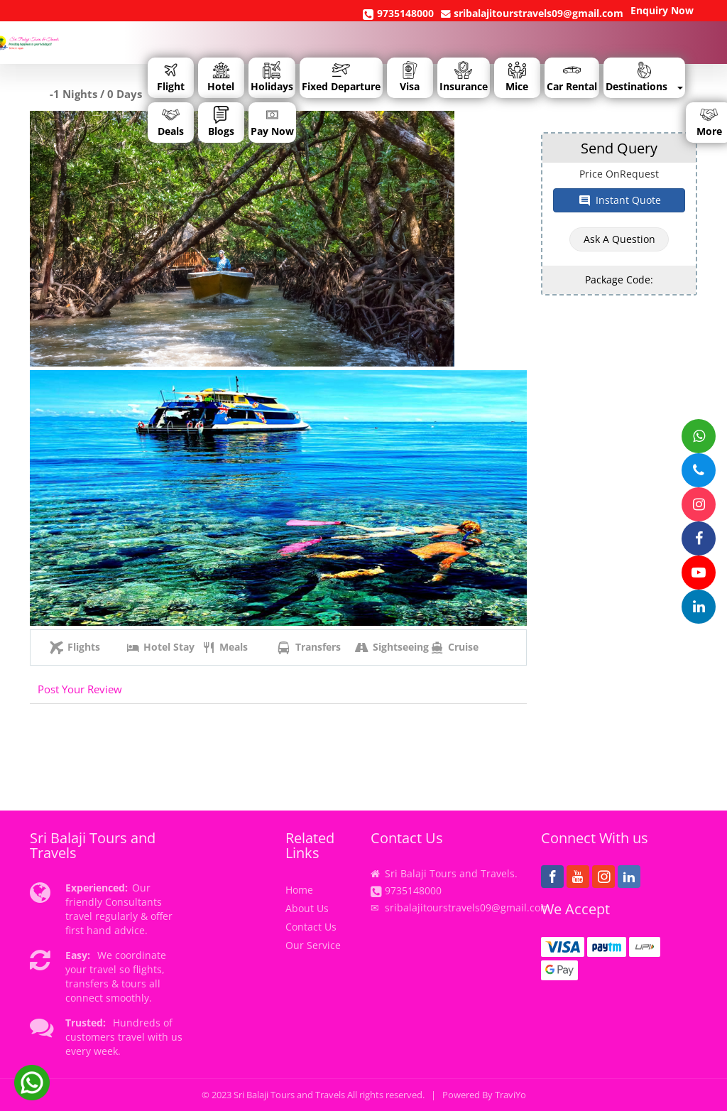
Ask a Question (619, 239)
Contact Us (311, 926)
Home (299, 889)
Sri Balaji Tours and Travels (289, 1095)
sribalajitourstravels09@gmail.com (532, 13)
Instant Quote (619, 200)
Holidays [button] (272, 77)
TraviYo (510, 1095)
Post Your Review (80, 689)
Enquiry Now (662, 10)
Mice (516, 77)
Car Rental (572, 77)
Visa (410, 77)
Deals (171, 122)
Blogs (221, 122)
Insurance (463, 77)
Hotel (220, 77)
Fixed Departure (341, 77)
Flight (171, 77)
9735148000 (398, 13)
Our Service (313, 945)
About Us (307, 908)
